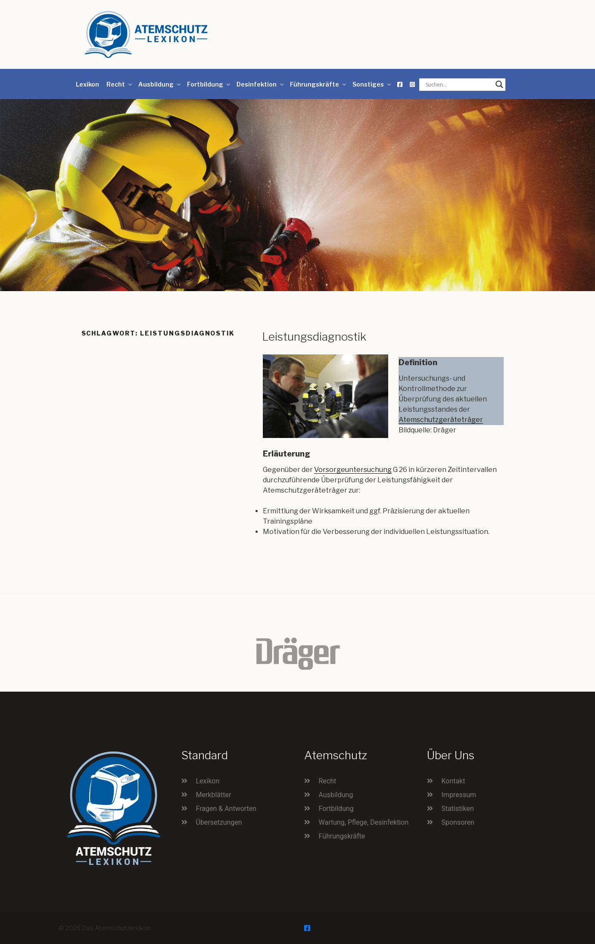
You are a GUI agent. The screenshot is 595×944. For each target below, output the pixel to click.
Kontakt (453, 781)
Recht (119, 84)
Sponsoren (458, 822)
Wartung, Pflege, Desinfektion (364, 822)
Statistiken (458, 808)
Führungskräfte (318, 84)
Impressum (459, 795)
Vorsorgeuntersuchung (353, 470)
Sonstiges (372, 84)
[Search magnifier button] (499, 84)
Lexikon (87, 84)
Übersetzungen (219, 822)
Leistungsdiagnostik (314, 336)
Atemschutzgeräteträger (441, 420)
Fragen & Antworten (226, 808)
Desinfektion (261, 84)
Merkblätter (213, 795)
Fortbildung (209, 84)
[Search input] (458, 84)
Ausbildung (160, 84)
